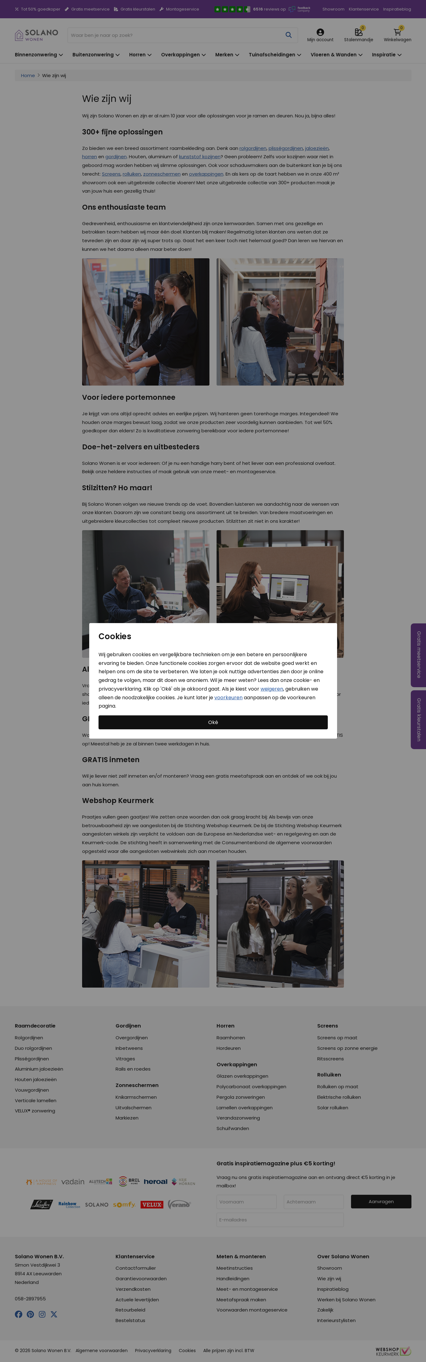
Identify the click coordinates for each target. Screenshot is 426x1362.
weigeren (272, 689)
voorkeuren (228, 697)
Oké (213, 722)
